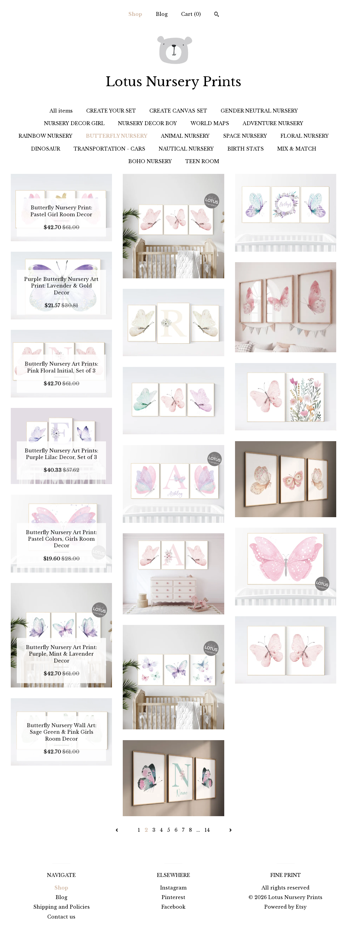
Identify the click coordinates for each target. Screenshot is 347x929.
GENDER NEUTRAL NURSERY (259, 111)
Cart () (191, 14)
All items (61, 111)
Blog (162, 14)
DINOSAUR (45, 149)
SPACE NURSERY (245, 136)
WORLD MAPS (209, 123)
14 (207, 830)
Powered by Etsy (285, 907)
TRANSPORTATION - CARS (109, 149)
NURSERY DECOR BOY (147, 123)
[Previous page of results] (117, 830)
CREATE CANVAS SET (178, 111)
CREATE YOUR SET (111, 111)
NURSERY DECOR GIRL (74, 123)
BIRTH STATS (245, 149)
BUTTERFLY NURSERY (116, 136)
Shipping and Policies (61, 907)
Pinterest (173, 897)
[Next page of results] (230, 830)
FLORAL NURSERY (305, 136)
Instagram (173, 888)
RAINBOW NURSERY (45, 136)
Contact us (61, 917)
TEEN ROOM (202, 161)
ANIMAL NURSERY (185, 136)
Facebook (173, 907)
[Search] (216, 15)
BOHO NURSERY (150, 161)
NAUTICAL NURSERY (186, 149)
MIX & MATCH (296, 149)
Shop (135, 14)
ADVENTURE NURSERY (273, 123)
